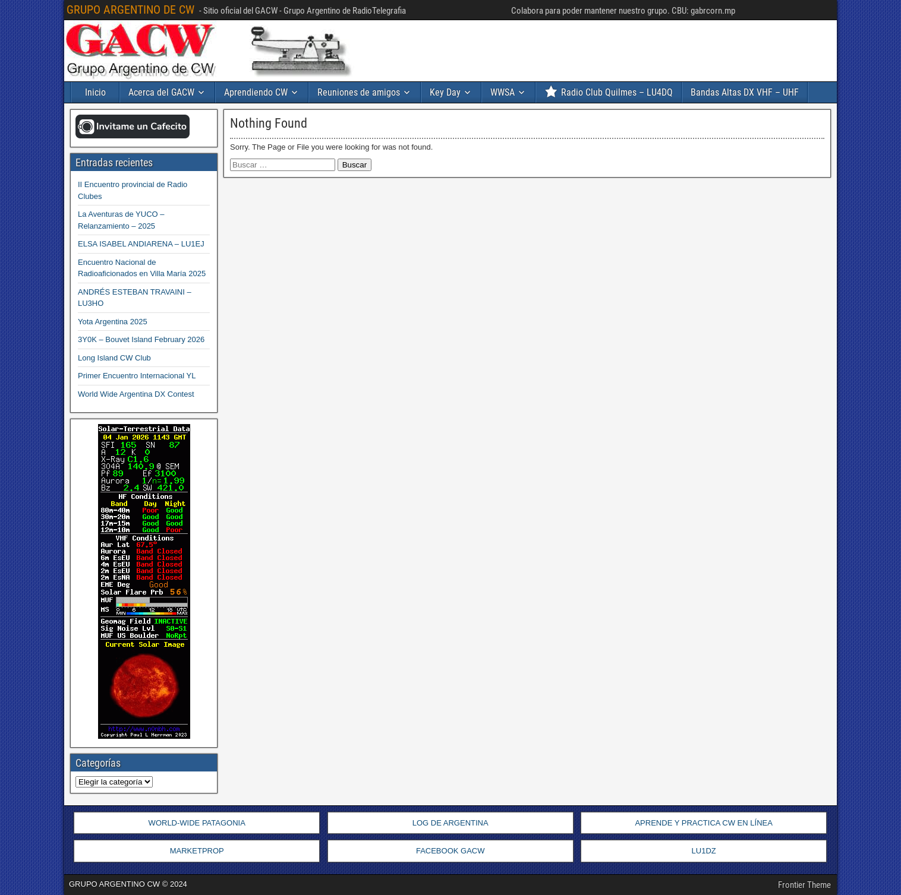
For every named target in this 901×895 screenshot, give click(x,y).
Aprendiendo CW (256, 92)
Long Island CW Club (114, 357)
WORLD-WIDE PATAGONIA (197, 822)
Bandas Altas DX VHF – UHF (745, 92)
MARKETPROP (197, 850)
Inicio (95, 92)
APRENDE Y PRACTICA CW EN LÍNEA (703, 822)
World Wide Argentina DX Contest (136, 394)
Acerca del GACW (161, 92)
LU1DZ (704, 850)
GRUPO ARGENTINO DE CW (130, 9)
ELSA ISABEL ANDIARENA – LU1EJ (141, 243)
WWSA (502, 92)
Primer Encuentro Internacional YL (137, 375)
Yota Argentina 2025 (112, 321)
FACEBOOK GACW (450, 850)
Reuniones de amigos (358, 92)
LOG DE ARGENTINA (450, 822)
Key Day (445, 92)
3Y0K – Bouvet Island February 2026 (141, 339)
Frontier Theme (804, 885)
